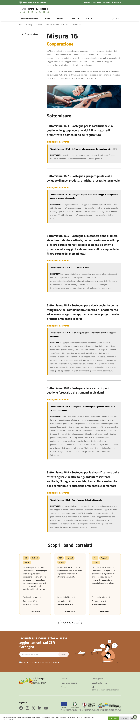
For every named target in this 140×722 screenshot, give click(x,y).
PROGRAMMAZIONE (29, 18)
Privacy (56, 663)
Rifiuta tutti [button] (124, 718)
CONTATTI (117, 2)
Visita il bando (35, 612)
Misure (65, 25)
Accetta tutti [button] (113, 718)
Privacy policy (97, 679)
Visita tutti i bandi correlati (70, 623)
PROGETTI (60, 18)
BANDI (47, 18)
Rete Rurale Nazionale (70, 683)
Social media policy (99, 683)
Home (21, 25)
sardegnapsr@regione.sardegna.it (105, 689)
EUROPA (87, 2)
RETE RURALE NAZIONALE (102, 2)
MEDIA (75, 18)
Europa (63, 688)
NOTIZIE (89, 18)
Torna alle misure (30, 34)
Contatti (64, 679)
